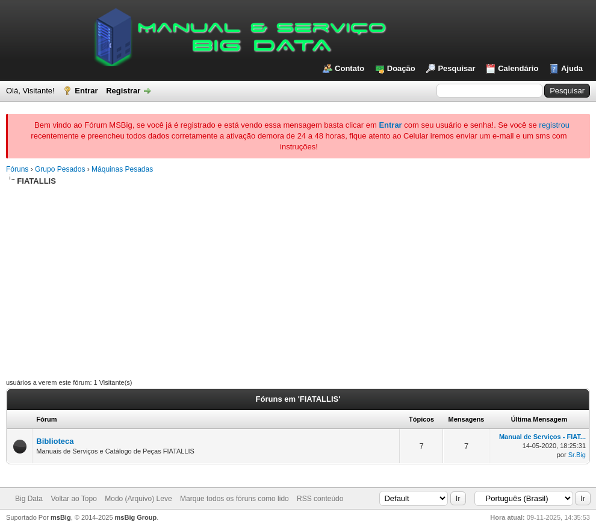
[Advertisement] (298, 277)
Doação (401, 68)
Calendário (518, 68)
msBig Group (136, 517)
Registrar (123, 90)
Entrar (86, 90)
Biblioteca (54, 441)
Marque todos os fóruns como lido (234, 498)
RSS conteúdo (320, 498)
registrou (554, 124)
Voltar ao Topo (74, 498)
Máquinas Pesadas (122, 169)
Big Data (29, 498)
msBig (61, 517)
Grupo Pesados (60, 169)
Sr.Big (577, 454)
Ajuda (572, 68)
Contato (349, 68)
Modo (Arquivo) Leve (138, 498)
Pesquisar (456, 68)
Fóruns (17, 169)
